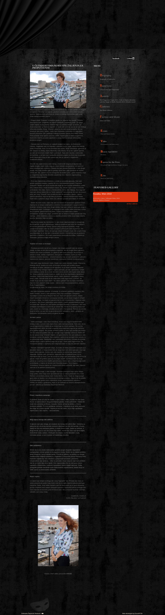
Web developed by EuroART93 (132, 613)
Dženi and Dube (105, 121)
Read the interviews (107, 178)
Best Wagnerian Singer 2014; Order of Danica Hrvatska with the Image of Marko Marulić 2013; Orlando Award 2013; (117, 101)
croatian (7, 3)
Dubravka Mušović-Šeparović (123, 47)
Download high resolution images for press (114, 165)
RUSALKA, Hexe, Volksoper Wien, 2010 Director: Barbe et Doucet (106, 199)
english (7, 7)
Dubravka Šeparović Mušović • (32, 613)
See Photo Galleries (106, 110)
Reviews (103, 155)
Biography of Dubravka (107, 79)
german (7, 10)
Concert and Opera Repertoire (109, 89)
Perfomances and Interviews (110, 144)
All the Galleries (131, 204)
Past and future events (108, 134)
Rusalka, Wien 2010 (102, 194)
